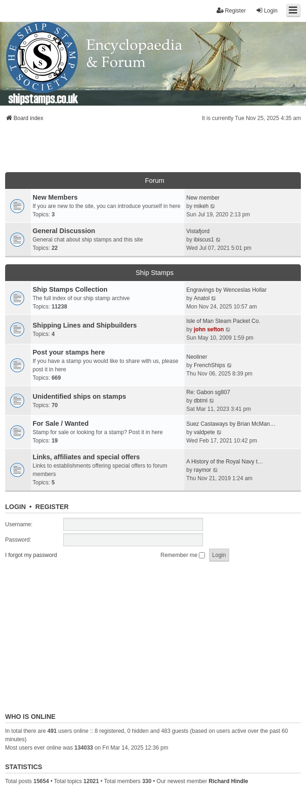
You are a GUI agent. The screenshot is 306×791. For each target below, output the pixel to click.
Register (52, 506)
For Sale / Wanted (60, 423)
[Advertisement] (153, 150)
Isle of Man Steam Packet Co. (223, 321)
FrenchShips (209, 365)
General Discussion (64, 231)
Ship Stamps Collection (70, 289)
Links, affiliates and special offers (86, 457)
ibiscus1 (204, 239)
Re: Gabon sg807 (208, 392)
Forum (154, 180)
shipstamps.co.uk (43, 98)
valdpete (204, 432)
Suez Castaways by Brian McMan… (230, 424)
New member (202, 197)
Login (15, 506)
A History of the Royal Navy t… (224, 461)
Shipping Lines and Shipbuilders (85, 325)
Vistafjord (198, 231)
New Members (55, 197)
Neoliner (196, 357)
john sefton (209, 329)
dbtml (200, 400)
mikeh (201, 206)
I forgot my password (31, 555)
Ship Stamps (155, 272)
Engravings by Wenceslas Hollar (226, 290)
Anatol (202, 298)
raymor (202, 470)
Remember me (183, 555)
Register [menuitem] (231, 10)
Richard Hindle (228, 781)
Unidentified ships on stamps (79, 396)
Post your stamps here (69, 352)
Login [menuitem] (267, 10)
